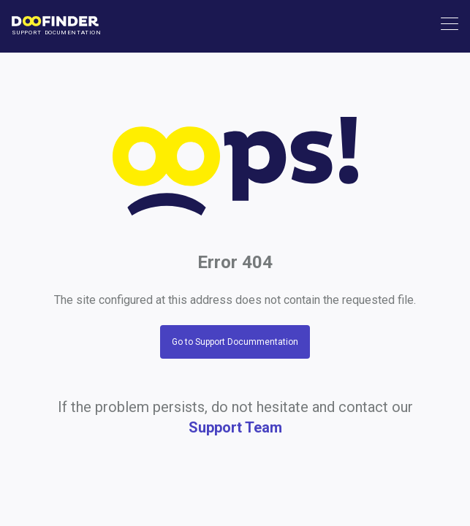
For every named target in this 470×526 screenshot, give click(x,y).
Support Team (235, 427)
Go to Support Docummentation (235, 342)
